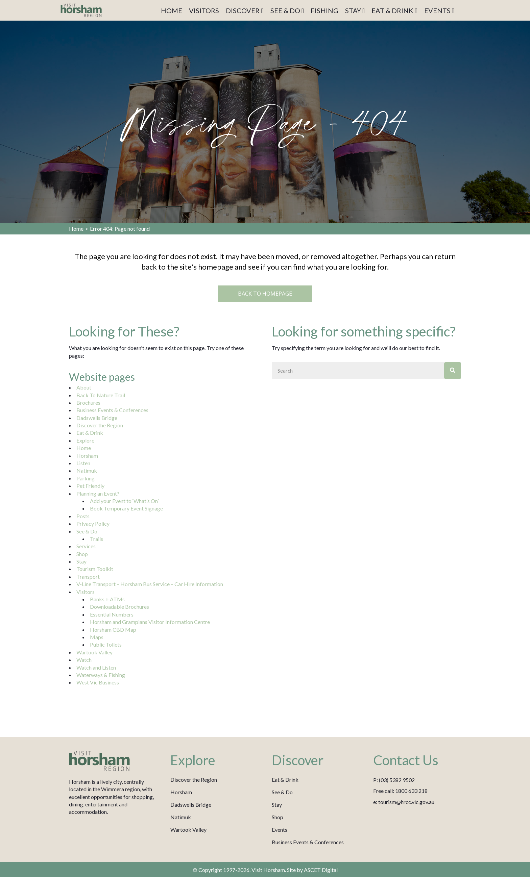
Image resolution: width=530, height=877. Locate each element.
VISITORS (204, 10)
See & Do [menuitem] (282, 792)
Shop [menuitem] (277, 817)
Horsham (87, 455)
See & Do (86, 531)
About (83, 387)
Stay (81, 561)
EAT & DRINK (394, 10)
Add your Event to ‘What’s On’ (124, 501)
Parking (85, 478)
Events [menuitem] (279, 829)
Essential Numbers (112, 614)
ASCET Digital (321, 870)
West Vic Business (97, 682)
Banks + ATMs (107, 599)
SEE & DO (287, 10)
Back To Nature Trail (100, 395)
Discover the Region (99, 425)
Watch (84, 659)
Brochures (88, 402)
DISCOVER (244, 10)
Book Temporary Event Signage (126, 508)
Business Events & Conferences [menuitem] (308, 842)
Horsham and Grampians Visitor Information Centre (150, 622)
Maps (96, 637)
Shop (82, 554)
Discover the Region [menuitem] (193, 779)
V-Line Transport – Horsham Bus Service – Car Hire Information (149, 584)
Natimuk (86, 470)
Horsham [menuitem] (181, 792)
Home (76, 228)
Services (86, 546)
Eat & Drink (89, 432)
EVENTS (439, 10)
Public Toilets (106, 644)
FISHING (324, 10)
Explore (85, 440)
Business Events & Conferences (112, 410)
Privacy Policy (93, 523)
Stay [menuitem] (277, 804)
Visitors (85, 591)
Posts (83, 516)
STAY (355, 10)
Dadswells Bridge (96, 418)
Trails (96, 538)
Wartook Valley (94, 652)
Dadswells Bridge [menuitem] (190, 804)
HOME (171, 10)
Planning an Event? (97, 493)
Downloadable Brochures (119, 606)
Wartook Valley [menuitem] (188, 829)
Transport (88, 576)
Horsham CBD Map (113, 629)
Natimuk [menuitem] (180, 817)
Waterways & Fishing (100, 675)
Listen (83, 463)
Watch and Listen (96, 667)
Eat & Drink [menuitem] (285, 779)
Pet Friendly (90, 485)
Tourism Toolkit (94, 569)
